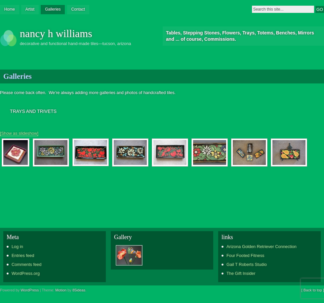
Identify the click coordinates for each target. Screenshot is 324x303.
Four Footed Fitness (245, 255)
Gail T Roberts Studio (246, 264)
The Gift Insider (240, 273)
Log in (17, 246)
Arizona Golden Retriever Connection (261, 246)
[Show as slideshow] (19, 133)
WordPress (29, 290)
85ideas (78, 290)
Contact (78, 9)
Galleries (53, 9)
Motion (60, 290)
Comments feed (26, 264)
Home (9, 9)
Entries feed (23, 255)
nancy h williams (56, 33)
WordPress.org (26, 273)
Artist (29, 9)
